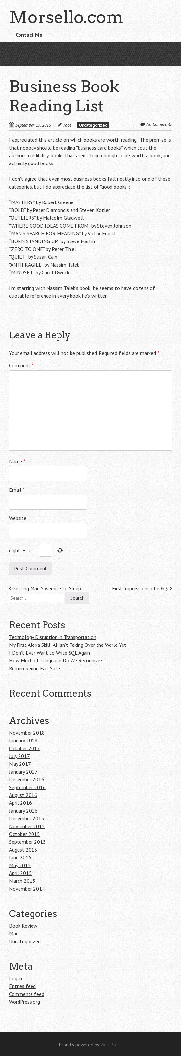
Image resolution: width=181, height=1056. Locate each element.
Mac (13, 933)
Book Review (23, 925)
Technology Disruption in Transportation (52, 637)
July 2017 (19, 756)
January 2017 (23, 771)
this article (50, 140)
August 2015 (23, 849)
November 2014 (27, 888)
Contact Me (29, 35)
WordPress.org (24, 1001)
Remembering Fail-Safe (34, 668)
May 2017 (20, 764)
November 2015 (27, 826)
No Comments (159, 124)
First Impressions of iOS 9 (142, 588)
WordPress (111, 1045)
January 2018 (23, 740)
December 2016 (26, 779)
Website (17, 518)
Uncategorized (93, 125)
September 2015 (27, 842)
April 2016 (20, 803)
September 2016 (27, 787)
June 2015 (20, 857)
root (67, 125)
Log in (15, 978)
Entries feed (22, 986)
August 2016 (23, 795)
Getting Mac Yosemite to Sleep (45, 588)
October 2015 (24, 834)
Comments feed (26, 994)
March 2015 (22, 881)
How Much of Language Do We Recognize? (56, 660)
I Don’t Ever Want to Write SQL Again (49, 652)
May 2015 (20, 865)
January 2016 (23, 810)
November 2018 (27, 732)
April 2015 (20, 873)
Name (17, 461)
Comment (21, 365)
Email (17, 490)
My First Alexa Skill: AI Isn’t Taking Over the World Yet (67, 645)
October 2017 (24, 748)
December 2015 (26, 818)
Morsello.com (66, 17)
